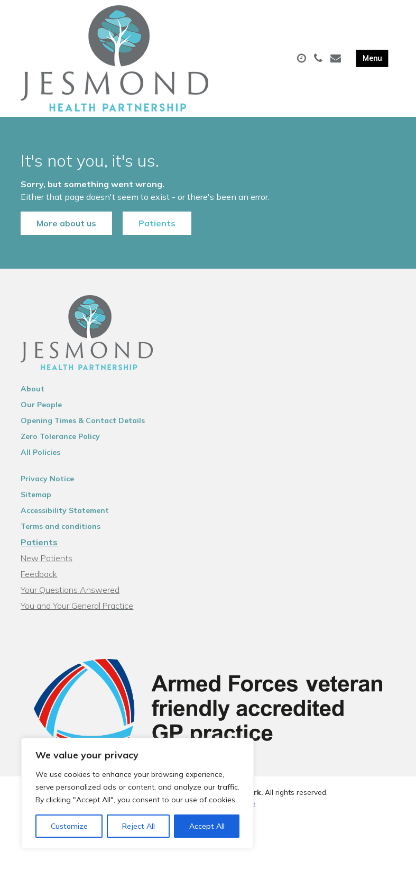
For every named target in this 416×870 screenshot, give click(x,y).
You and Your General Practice (77, 605)
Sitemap (36, 494)
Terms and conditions (60, 526)
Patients (156, 223)
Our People (41, 404)
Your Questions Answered (70, 589)
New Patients (46, 558)
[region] (137, 793)
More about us (66, 223)
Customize (69, 826)
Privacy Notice (47, 478)
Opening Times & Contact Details (83, 420)
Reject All (138, 826)
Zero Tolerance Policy (60, 436)
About (32, 388)
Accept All (207, 826)
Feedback (39, 574)
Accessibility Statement (65, 510)
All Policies (40, 452)
